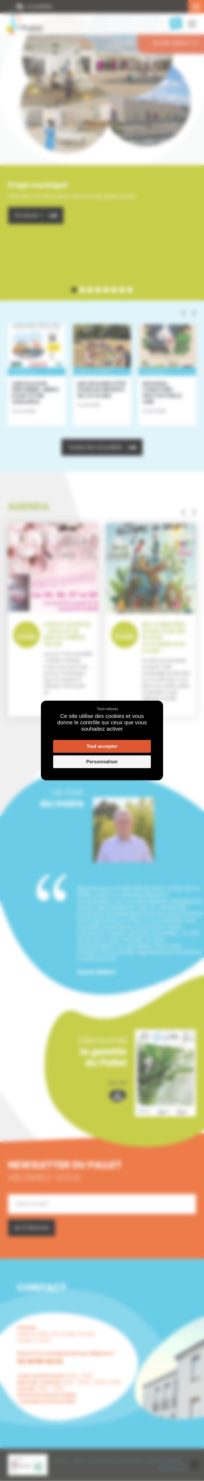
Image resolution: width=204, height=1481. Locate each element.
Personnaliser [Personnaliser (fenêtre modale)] (102, 761)
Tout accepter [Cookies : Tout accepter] (102, 746)
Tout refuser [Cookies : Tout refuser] (107, 709)
